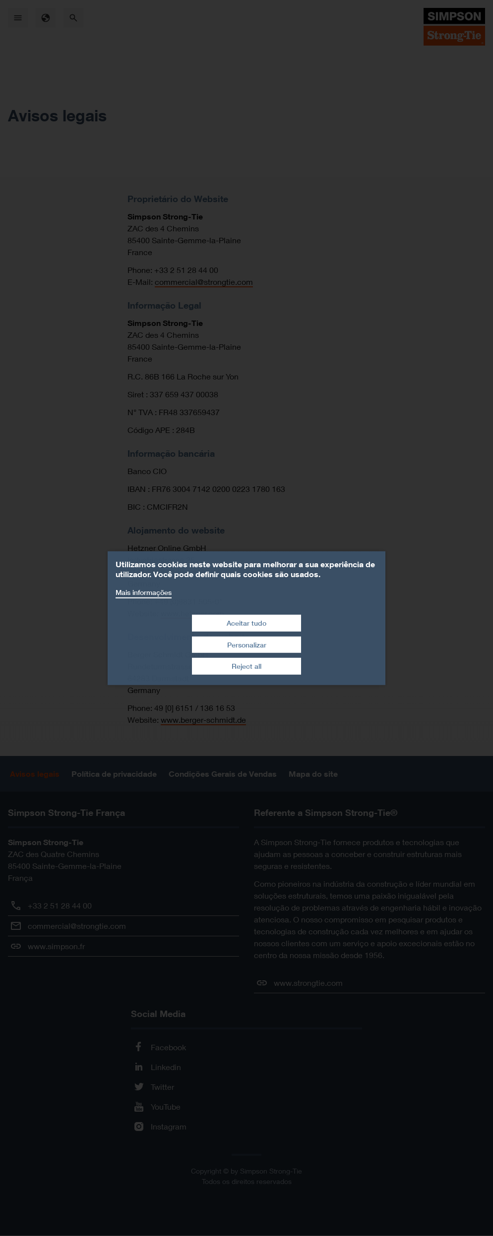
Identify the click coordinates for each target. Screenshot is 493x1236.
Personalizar (246, 645)
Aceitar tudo (246, 623)
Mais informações (144, 592)
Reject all (246, 666)
